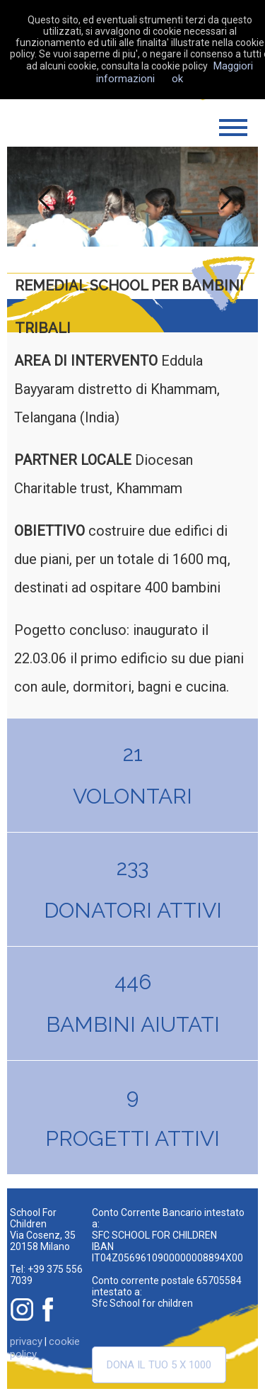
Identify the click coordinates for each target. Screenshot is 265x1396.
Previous (41, 196)
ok (177, 78)
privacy (26, 1341)
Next (224, 196)
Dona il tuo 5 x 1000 (159, 1364)
